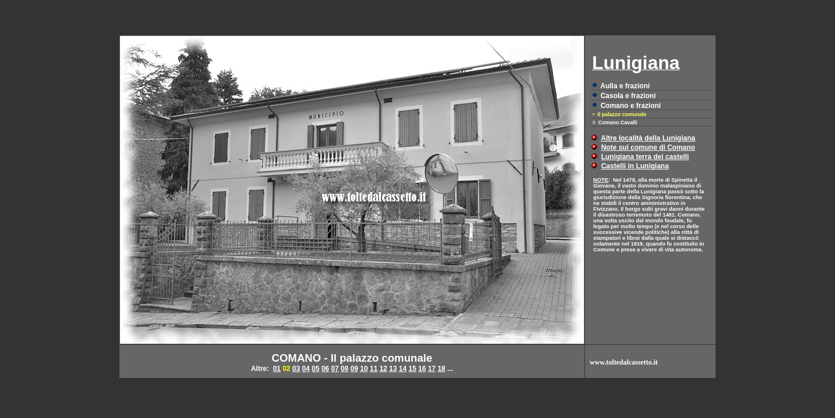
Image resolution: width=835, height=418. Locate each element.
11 (373, 369)
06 (325, 369)
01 (277, 369)
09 (354, 369)
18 (441, 369)
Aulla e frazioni (624, 86)
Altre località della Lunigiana (648, 138)
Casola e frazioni (628, 96)
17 (431, 369)
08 (344, 369)
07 (335, 369)
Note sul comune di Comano (648, 147)
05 (315, 369)
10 (364, 369)
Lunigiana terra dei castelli (645, 157)
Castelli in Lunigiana (635, 166)
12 (383, 369)
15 (412, 369)
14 (402, 369)
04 (306, 369)
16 (422, 369)
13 (393, 369)
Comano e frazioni (631, 106)
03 (296, 369)
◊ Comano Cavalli (615, 122)
